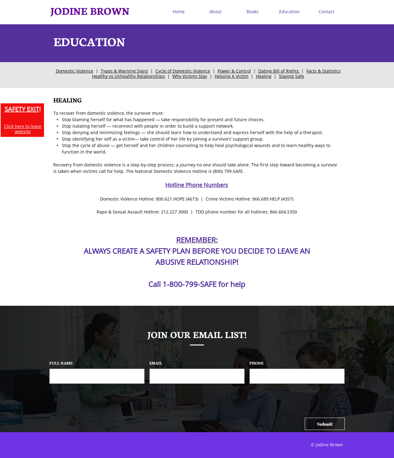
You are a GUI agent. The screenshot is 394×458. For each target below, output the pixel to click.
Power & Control (234, 71)
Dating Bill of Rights (279, 71)
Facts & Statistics (323, 71)
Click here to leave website (23, 128)
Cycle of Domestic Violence (182, 71)
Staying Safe (291, 76)
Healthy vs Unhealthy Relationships (128, 76)
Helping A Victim (231, 76)
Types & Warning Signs (124, 71)
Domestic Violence (74, 71)
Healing (263, 76)
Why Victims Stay (189, 76)
